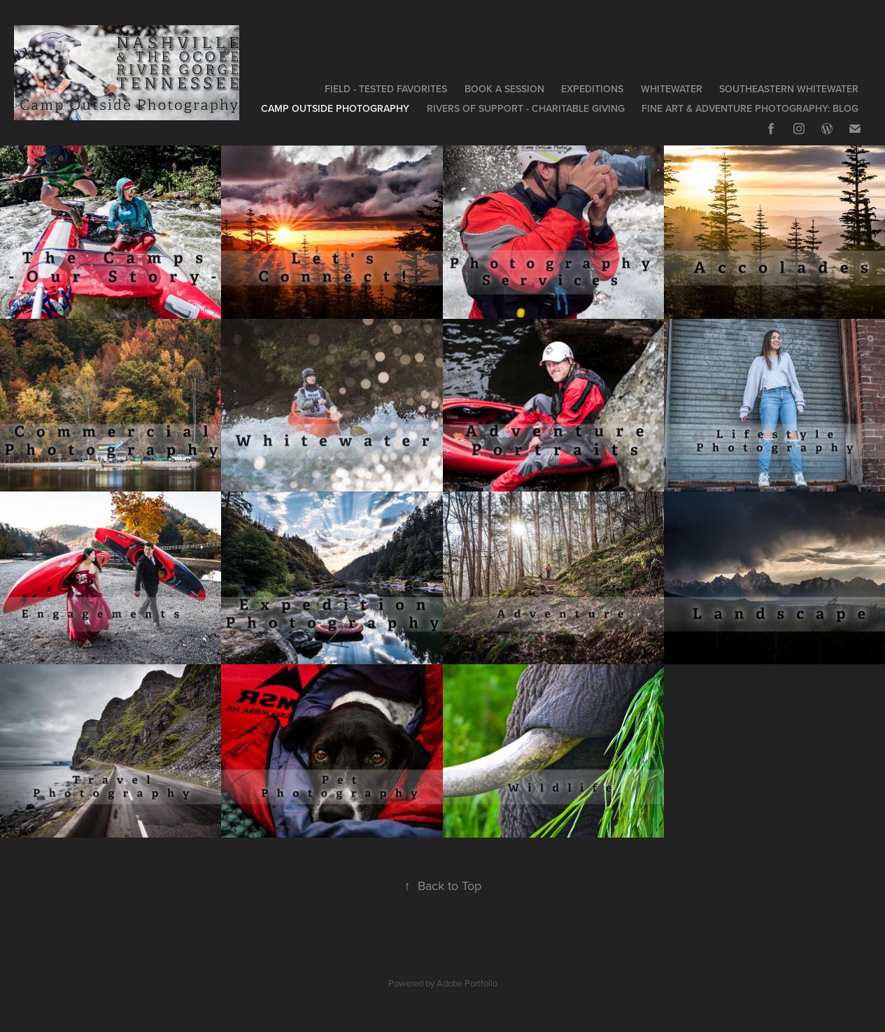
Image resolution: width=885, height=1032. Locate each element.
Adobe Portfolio (467, 983)
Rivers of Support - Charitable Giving (526, 108)
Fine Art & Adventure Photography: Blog (750, 108)
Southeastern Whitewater (788, 89)
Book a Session (504, 89)
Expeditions (592, 89)
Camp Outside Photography (335, 108)
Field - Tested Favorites (386, 89)
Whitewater (671, 89)
